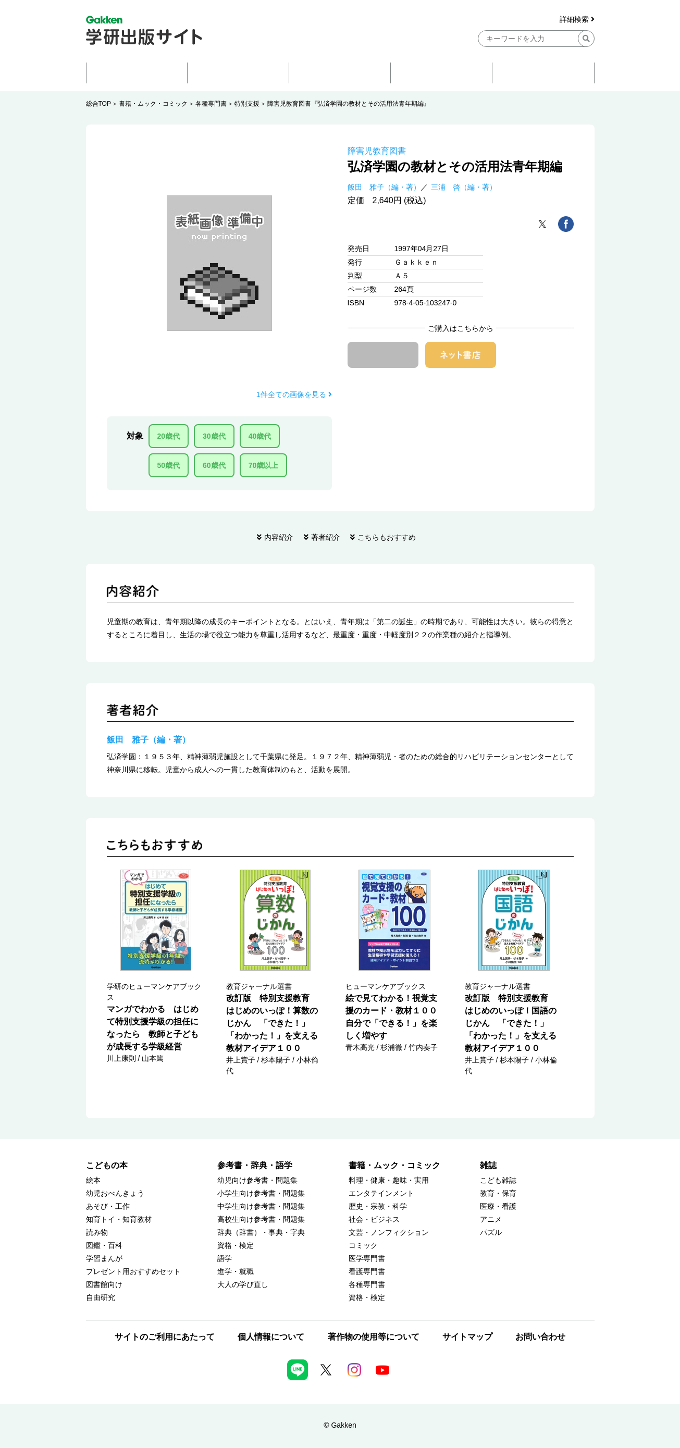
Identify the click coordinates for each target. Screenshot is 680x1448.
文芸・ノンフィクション (389, 1232)
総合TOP (98, 103)
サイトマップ (467, 1336)
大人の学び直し (242, 1285)
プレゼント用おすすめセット (133, 1272)
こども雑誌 (498, 1180)
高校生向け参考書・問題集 (261, 1219)
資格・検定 (235, 1245)
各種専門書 (211, 103)
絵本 (93, 1180)
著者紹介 (325, 537)
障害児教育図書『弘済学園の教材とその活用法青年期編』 (348, 103)
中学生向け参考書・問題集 (261, 1206)
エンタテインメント (381, 1193)
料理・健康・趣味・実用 (389, 1180)
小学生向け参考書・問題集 (261, 1193)
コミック (363, 1245)
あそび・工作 (108, 1206)
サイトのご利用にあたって (165, 1336)
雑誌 (488, 1165)
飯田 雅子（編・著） (384, 187)
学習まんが (104, 1259)
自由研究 (100, 1298)
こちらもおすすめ (386, 537)
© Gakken (340, 1425)
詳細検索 (577, 19)
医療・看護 (498, 1206)
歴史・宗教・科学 (378, 1206)
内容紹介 (278, 537)
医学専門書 (367, 1259)
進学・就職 (235, 1272)
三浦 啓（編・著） (464, 187)
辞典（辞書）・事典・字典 (261, 1232)
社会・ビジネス (374, 1219)
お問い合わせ (540, 1336)
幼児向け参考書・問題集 (257, 1180)
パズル (491, 1232)
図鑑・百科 (104, 1245)
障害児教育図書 (377, 150)
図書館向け (104, 1285)
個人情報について (271, 1336)
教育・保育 (498, 1193)
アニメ (491, 1219)
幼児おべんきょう (115, 1193)
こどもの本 (107, 1165)
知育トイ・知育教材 (119, 1219)
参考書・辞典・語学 (254, 1165)
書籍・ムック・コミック (153, 103)
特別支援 (246, 103)
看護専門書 (367, 1272)
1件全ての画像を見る (294, 394)
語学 (224, 1259)
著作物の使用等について (373, 1336)
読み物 (97, 1232)
